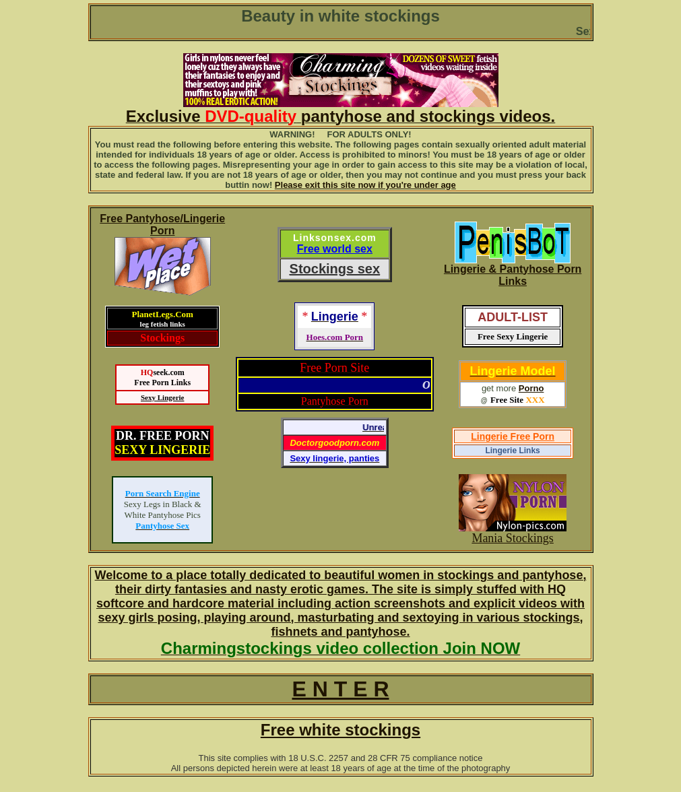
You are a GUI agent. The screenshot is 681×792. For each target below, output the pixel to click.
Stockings (162, 337)
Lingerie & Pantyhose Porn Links (512, 275)
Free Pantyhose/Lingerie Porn (162, 224)
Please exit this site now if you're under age (365, 185)
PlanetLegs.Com (162, 318)
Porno (531, 388)
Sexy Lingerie (162, 397)
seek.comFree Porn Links (162, 377)
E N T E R (340, 689)
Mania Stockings (513, 538)
